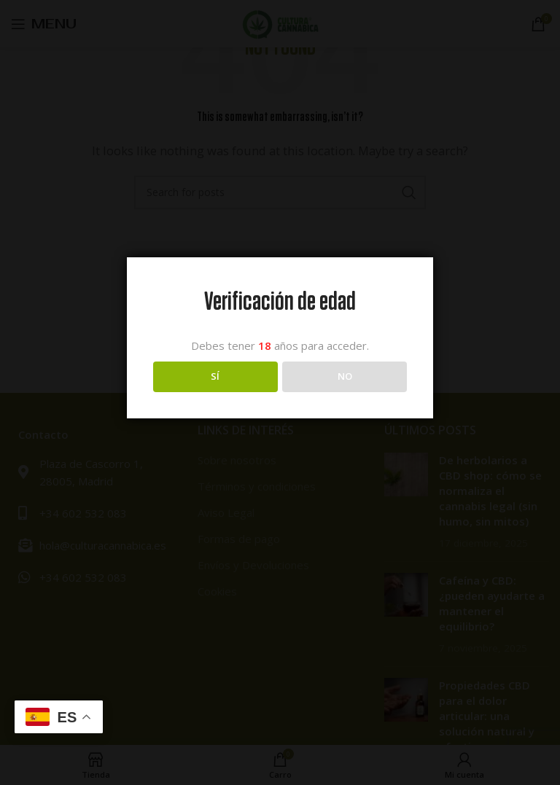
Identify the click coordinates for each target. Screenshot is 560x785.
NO (345, 376)
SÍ (215, 376)
